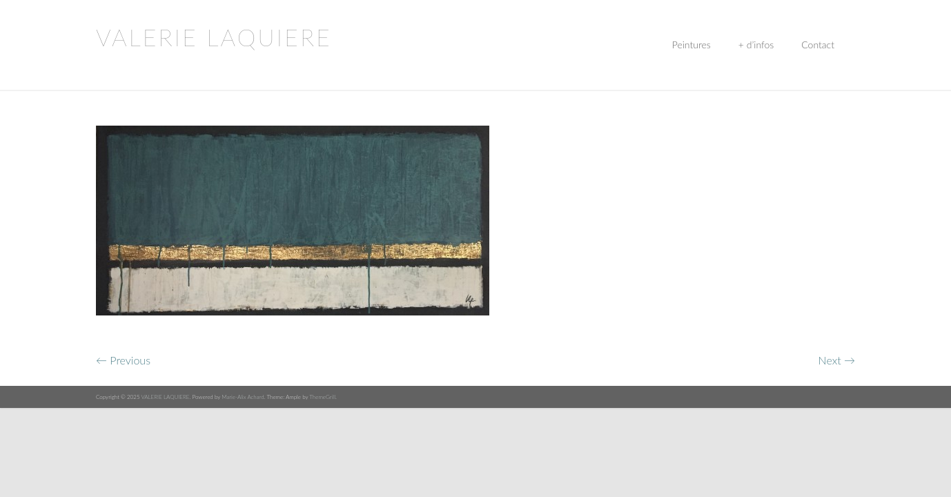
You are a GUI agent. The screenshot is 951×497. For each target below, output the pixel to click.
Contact (817, 44)
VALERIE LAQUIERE (214, 37)
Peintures (691, 44)
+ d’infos (756, 44)
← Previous (123, 360)
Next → (836, 360)
